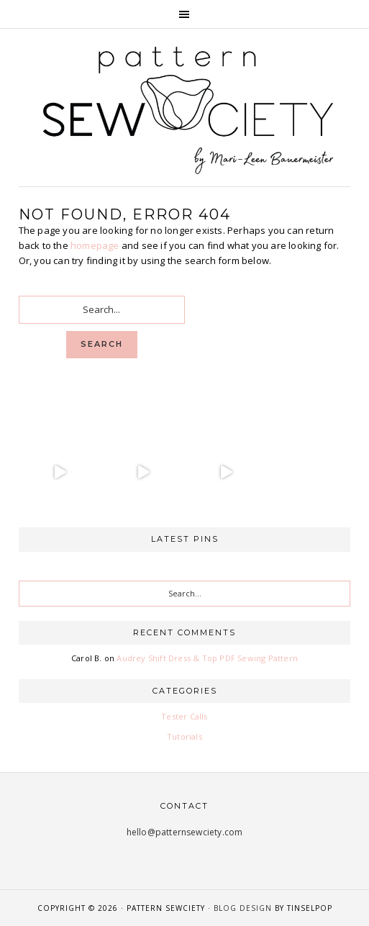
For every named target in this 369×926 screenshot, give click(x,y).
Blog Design (243, 908)
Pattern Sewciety (185, 108)
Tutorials (184, 736)
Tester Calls (184, 716)
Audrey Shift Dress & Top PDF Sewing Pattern (207, 658)
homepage (94, 245)
